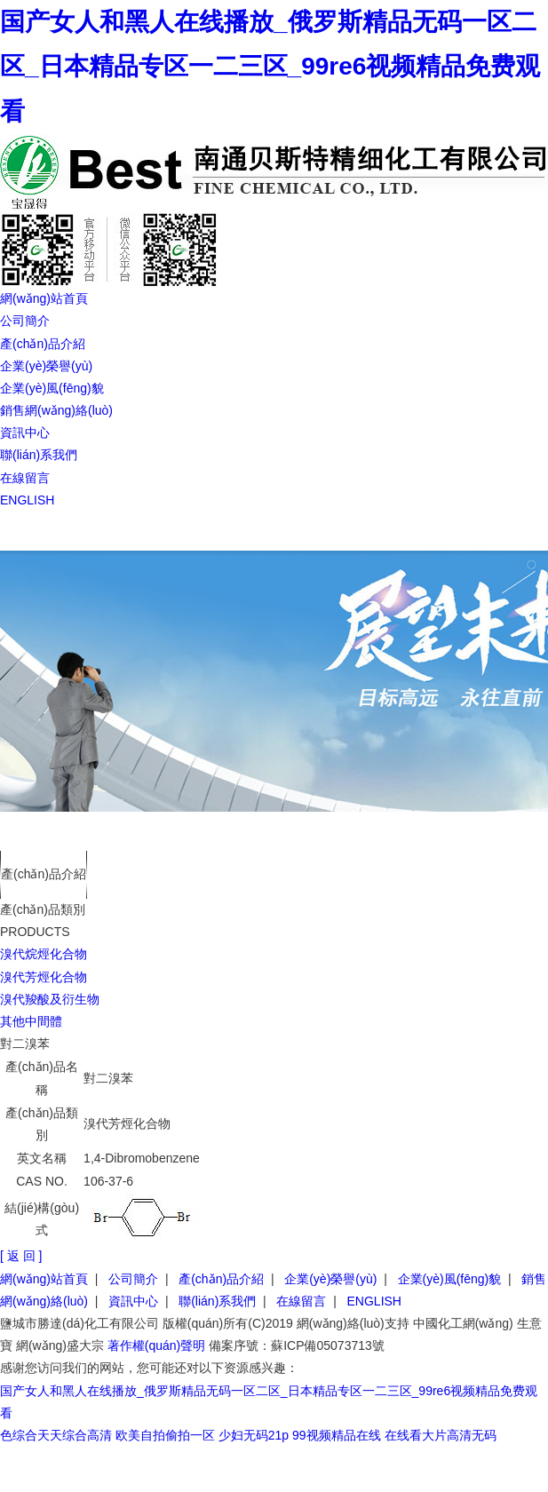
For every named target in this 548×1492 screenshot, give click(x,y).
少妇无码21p (253, 1435)
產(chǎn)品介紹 (42, 344)
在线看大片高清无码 (440, 1435)
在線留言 (25, 478)
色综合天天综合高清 (56, 1435)
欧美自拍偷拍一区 (165, 1435)
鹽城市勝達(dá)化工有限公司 (79, 1323)
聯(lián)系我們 (38, 455)
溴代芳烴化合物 (43, 977)
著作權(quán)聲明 (156, 1345)
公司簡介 (25, 320)
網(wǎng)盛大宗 (60, 1345)
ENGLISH (27, 500)
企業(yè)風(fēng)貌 (52, 388)
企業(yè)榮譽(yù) (46, 366)
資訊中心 (25, 432)
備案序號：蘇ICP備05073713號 (297, 1345)
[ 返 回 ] (21, 1256)
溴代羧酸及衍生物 (49, 999)
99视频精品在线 (336, 1435)
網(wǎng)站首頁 (44, 298)
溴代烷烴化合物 (43, 954)
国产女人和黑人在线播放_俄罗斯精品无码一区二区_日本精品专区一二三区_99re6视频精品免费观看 (270, 66)
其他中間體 (31, 1021)
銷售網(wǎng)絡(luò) (56, 410)
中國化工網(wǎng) (463, 1323)
